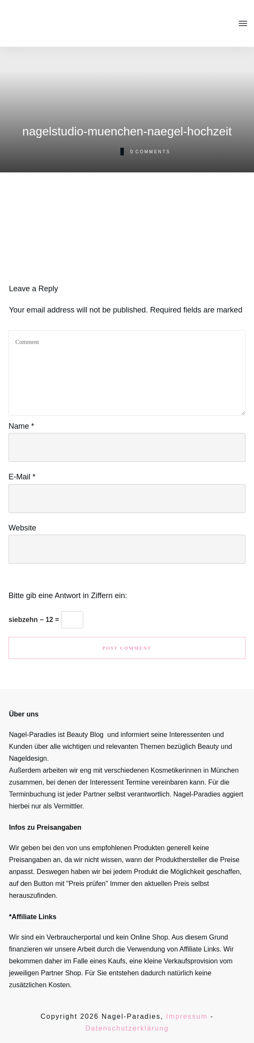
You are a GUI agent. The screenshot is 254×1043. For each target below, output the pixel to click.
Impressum (186, 1016)
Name (21, 426)
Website (22, 528)
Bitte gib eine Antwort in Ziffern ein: (68, 595)
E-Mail (22, 477)
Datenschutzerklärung (127, 1028)
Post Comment (127, 647)
